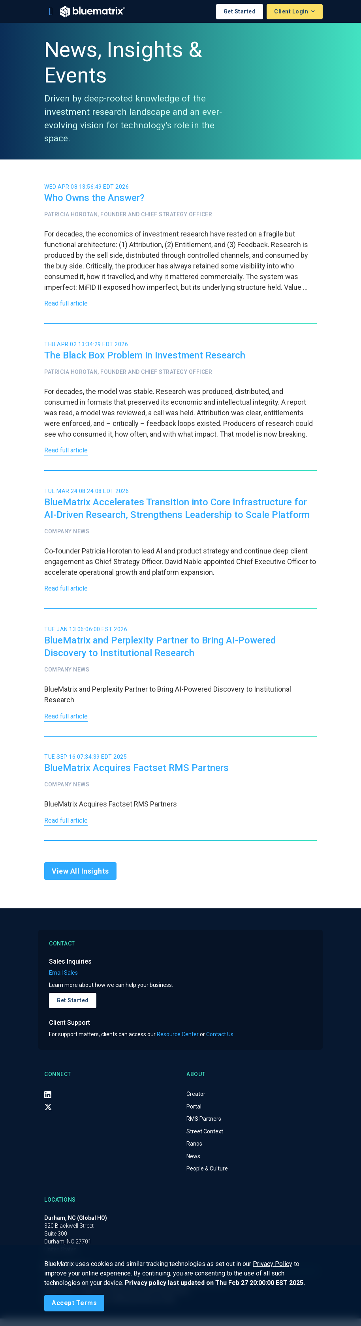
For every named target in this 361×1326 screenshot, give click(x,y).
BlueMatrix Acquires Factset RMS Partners (136, 773)
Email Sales (63, 980)
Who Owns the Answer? (94, 197)
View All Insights (80, 878)
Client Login (292, 11)
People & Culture (207, 1176)
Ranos (194, 1151)
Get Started (240, 11)
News (193, 1164)
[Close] (74, 1303)
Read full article (68, 305)
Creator (195, 1101)
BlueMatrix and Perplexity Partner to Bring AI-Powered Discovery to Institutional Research (160, 651)
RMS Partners (203, 1126)
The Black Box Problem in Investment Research (144, 356)
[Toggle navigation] (50, 11)
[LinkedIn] (47, 1101)
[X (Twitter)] (48, 1114)
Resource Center (178, 1041)
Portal (193, 1114)
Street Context (204, 1139)
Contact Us (219, 1041)
